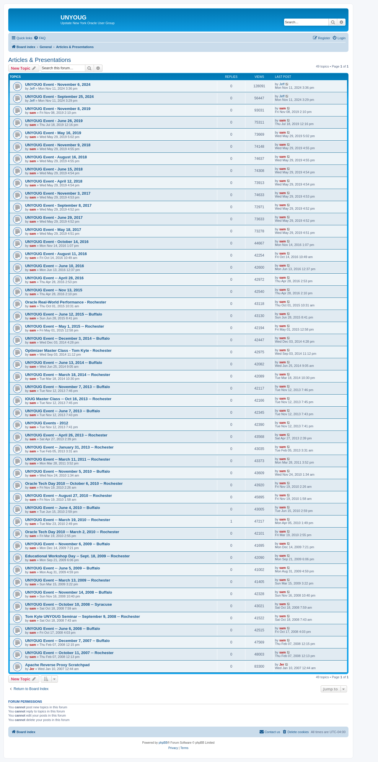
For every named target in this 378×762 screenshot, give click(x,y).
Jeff (32, 88)
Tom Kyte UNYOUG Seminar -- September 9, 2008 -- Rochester (82, 616)
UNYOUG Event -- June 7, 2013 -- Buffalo (62, 411)
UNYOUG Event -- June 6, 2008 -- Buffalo (62, 628)
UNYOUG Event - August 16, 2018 (56, 157)
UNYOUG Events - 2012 (46, 423)
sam (33, 112)
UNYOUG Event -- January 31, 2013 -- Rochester (69, 447)
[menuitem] (39, 38)
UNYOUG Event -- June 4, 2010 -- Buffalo (62, 507)
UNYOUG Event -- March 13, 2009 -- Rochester (67, 580)
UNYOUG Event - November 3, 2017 (57, 193)
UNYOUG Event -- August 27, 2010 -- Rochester (68, 495)
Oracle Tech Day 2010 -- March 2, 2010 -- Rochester (72, 532)
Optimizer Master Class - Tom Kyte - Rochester (68, 350)
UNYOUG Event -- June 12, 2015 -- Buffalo (63, 314)
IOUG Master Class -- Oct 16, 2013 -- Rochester (68, 399)
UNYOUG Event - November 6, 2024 (57, 84)
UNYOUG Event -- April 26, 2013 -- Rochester (66, 435)
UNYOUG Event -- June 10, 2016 (54, 266)
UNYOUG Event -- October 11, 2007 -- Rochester (69, 653)
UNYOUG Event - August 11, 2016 (56, 254)
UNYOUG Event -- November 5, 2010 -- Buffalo (67, 471)
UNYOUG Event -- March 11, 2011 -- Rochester (67, 459)
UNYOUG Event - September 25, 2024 (59, 96)
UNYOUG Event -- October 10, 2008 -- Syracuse (68, 604)
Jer (32, 669)
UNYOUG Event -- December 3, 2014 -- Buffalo (67, 338)
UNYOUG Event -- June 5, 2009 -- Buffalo (62, 568)
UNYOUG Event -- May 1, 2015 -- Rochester (64, 326)
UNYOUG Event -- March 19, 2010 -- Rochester (67, 520)
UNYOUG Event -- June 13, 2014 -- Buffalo (63, 362)
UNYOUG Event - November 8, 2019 (57, 108)
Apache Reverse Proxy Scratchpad (57, 665)
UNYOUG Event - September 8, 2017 (58, 205)
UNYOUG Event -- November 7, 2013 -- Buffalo (67, 387)
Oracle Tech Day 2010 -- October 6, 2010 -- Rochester (74, 483)
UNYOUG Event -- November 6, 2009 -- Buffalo (67, 544)
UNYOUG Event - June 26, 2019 (54, 121)
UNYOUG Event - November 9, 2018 (57, 145)
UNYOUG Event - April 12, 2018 (53, 181)
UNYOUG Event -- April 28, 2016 (54, 278)
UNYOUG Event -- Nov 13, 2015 (53, 290)
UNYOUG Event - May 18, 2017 (53, 229)
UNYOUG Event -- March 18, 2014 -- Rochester (67, 374)
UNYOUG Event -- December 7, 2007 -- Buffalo (67, 640)
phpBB (163, 742)
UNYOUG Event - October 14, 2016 (57, 241)
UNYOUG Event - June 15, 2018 (54, 169)
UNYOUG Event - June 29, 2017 (54, 217)
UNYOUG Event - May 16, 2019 (53, 133)
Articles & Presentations (39, 60)
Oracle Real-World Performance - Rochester (65, 302)
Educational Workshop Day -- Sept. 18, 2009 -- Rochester (77, 556)
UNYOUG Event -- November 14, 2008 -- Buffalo (68, 592)
